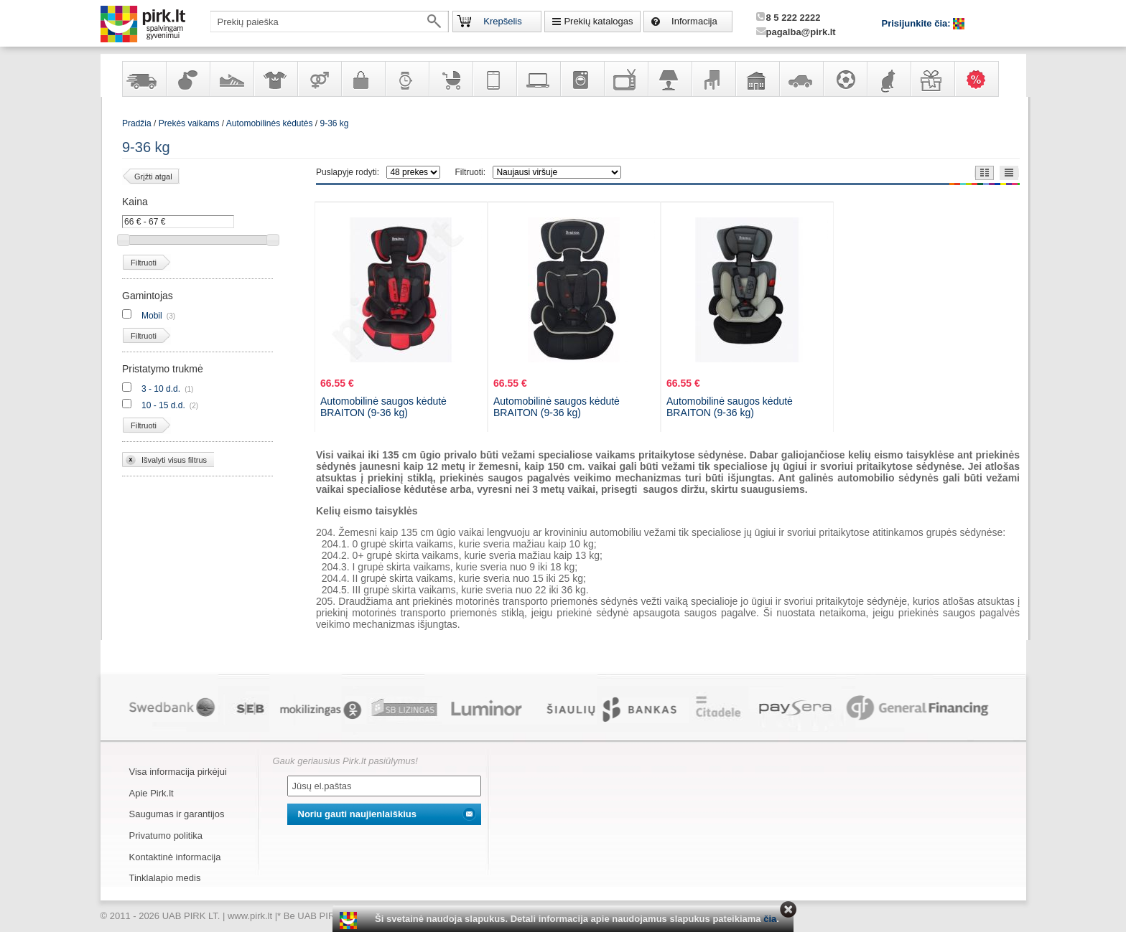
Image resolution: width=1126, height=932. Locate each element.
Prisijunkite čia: (918, 23)
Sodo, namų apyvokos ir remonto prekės (757, 79)
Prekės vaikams (450, 79)
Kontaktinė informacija (175, 857)
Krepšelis (502, 21)
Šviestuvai (669, 79)
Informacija (694, 21)
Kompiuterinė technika (538, 79)
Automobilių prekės (801, 79)
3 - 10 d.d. (160, 389)
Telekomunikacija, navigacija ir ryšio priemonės (494, 79)
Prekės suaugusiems (319, 79)
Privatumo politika (166, 835)
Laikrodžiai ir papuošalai (406, 79)
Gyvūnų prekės (888, 79)
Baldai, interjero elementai (713, 79)
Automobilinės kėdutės (269, 123)
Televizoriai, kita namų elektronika (625, 79)
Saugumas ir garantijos (177, 814)
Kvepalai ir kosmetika (187, 79)
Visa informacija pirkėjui (178, 771)
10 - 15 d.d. (163, 405)
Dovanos (932, 79)
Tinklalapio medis (165, 877)
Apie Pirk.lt (151, 793)
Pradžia (137, 123)
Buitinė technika (581, 79)
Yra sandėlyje (143, 79)
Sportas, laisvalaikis (844, 79)
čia (769, 918)
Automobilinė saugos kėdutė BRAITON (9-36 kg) (383, 406)
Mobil (151, 316)
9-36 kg (334, 123)
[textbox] (329, 21)
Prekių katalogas (598, 21)
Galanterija (362, 79)
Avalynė (231, 79)
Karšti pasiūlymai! (981, 79)
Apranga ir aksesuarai (275, 79)
